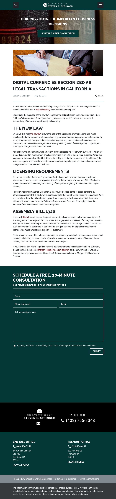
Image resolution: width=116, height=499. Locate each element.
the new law (35, 134)
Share (99, 96)
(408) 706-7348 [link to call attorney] (22, 446)
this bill (26, 217)
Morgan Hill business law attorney (53, 250)
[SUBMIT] (96, 351)
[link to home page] (58, 5)
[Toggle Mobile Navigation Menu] (100, 5)
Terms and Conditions (89, 479)
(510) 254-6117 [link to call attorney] (77, 446)
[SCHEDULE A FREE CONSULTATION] (58, 33)
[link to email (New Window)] (38, 423)
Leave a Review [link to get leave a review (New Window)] (21, 465)
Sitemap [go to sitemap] (59, 479)
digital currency (43, 109)
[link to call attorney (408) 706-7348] (16, 5)
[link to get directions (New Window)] (30, 455)
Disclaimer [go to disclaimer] (71, 479)
